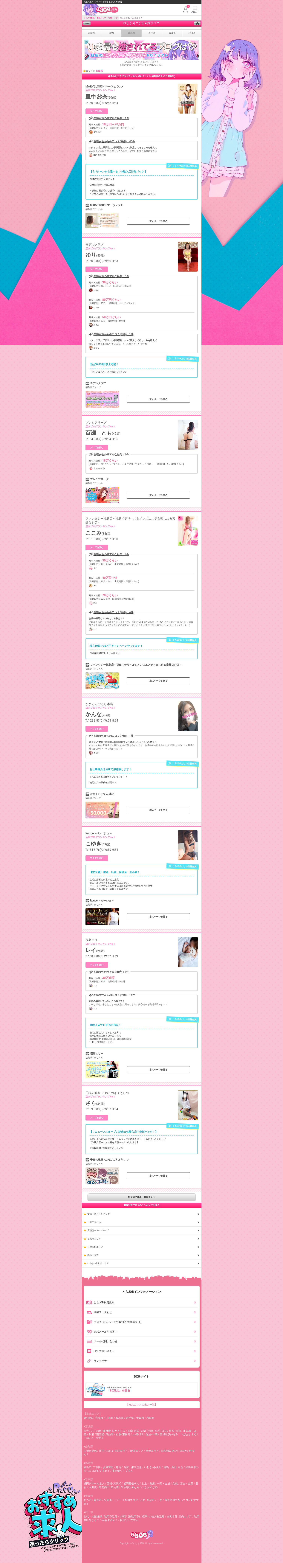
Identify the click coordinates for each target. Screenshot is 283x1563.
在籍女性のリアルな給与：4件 (111, 554)
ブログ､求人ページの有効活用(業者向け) (113, 1322)
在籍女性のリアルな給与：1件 (111, 118)
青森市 (98, 1499)
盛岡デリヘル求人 (94, 1483)
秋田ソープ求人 (129, 1520)
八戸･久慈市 (147, 1499)
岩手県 (130, 1417)
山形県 (109, 1417)
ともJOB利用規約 (100, 1302)
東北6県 (88, 1417)
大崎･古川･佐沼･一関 (145, 1434)
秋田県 (150, 1417)
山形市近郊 (90, 1450)
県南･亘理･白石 (157, 1430)
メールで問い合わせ (101, 1341)
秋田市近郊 (110, 1516)
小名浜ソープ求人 (122, 1470)
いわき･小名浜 (152, 1467)
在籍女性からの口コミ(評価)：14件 (114, 994)
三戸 (159, 1499)
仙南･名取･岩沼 (137, 1430)
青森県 (140, 1417)
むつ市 (87, 1499)
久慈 (175, 1483)
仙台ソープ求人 (94, 1438)
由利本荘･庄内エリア (179, 1516)
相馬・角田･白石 (173, 1467)
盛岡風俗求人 (131, 1483)
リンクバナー (97, 1361)
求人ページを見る (158, 221)
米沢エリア (152, 1450)
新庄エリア (136, 1450)
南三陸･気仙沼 (104, 1434)
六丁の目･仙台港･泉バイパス (108, 1430)
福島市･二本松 (92, 1467)
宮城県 (99, 1417)
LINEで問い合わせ (100, 1351)
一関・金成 (163, 1483)
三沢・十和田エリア (126, 1499)
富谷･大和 (175, 1430)
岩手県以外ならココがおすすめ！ (140, 1487)
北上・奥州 (148, 1483)
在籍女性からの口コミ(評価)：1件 (114, 334)
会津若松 (108, 1467)
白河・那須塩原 (132, 1467)
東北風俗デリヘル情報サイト (142, 1389)
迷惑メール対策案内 (101, 1331)
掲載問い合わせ (99, 1312)
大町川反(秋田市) (130, 1516)
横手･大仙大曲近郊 (153, 1516)
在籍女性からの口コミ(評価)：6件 (114, 612)
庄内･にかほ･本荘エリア (113, 1450)
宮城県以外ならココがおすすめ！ (179, 1434)
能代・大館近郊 (93, 1516)
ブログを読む (96, 111)
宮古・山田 (186, 1483)
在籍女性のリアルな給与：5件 (111, 276)
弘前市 (108, 1499)
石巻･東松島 (123, 1434)
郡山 (118, 1467)
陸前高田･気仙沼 (109, 1487)
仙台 (86, 1430)
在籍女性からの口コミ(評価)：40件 (114, 141)
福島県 (120, 1417)
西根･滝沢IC (114, 1483)
